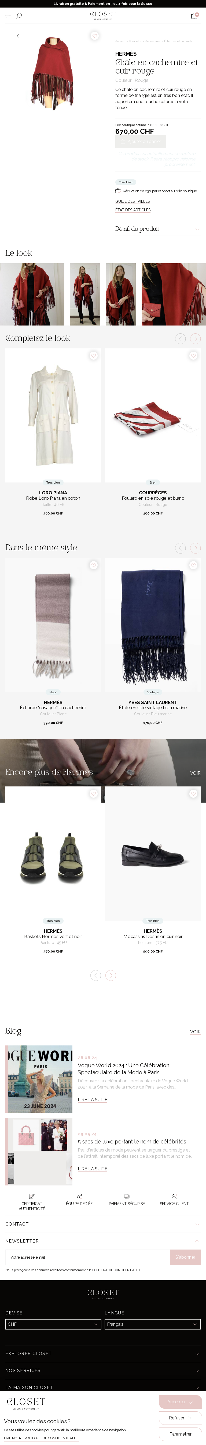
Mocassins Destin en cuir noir (153, 936)
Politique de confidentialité (116, 1270)
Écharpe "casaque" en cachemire (53, 707)
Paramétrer (181, 1434)
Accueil (120, 41)
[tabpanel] (54, 73)
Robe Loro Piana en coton (53, 498)
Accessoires (153, 41)
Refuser (180, 1418)
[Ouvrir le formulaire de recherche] (19, 16)
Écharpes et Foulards (178, 41)
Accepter (180, 1402)
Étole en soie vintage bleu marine (153, 707)
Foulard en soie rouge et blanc (153, 498)
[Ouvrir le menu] (8, 15)
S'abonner (185, 1257)
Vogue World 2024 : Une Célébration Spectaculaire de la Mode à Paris (123, 1069)
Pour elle (135, 41)
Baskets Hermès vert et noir (53, 936)
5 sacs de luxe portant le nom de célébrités (132, 1141)
